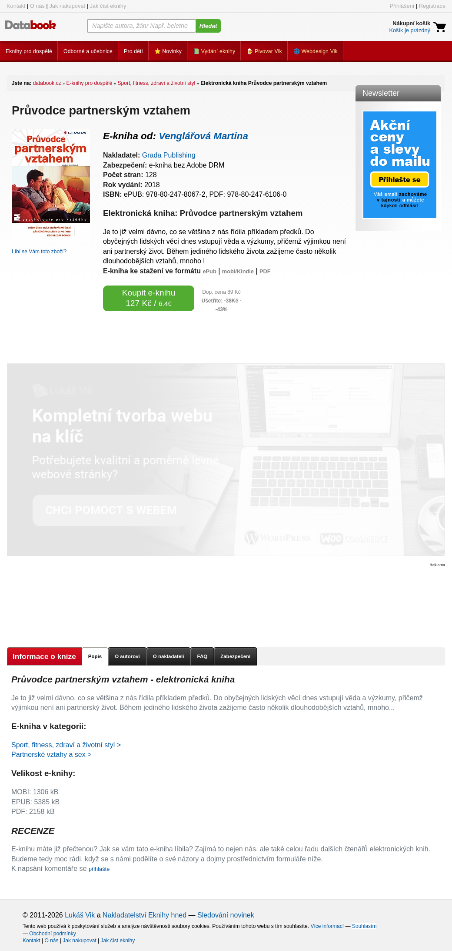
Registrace (432, 6)
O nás (37, 6)
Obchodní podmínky (52, 934)
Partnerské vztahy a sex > (51, 754)
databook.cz (47, 83)
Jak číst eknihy (108, 6)
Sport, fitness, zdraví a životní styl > (66, 745)
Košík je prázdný (409, 30)
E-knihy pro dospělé (89, 83)
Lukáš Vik (80, 915)
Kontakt (16, 6)
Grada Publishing (169, 155)
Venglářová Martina (203, 136)
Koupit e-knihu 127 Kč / (149, 298)
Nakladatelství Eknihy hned (144, 915)
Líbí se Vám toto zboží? (39, 252)
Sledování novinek (225, 915)
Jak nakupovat (67, 6)
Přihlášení (401, 6)
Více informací (327, 926)
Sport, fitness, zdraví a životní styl (157, 83)
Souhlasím (364, 926)
